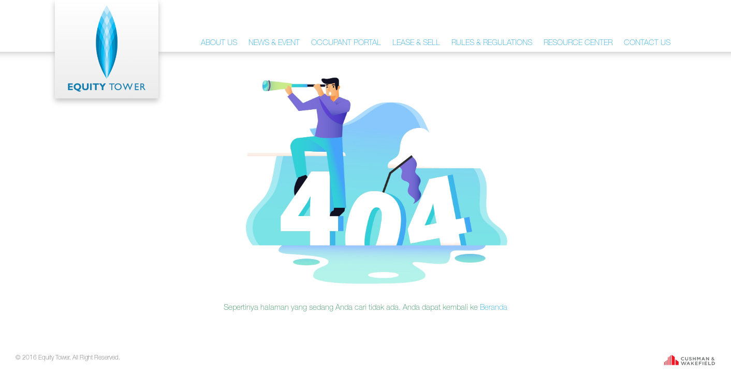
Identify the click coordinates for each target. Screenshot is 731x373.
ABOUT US (219, 42)
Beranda (493, 307)
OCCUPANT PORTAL (346, 42)
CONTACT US (647, 42)
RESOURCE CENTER (578, 42)
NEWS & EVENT (274, 42)
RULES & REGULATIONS (491, 42)
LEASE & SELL (416, 42)
